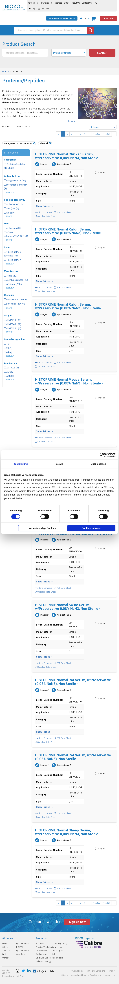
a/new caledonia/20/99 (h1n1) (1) (16, 236)
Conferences (56, 3)
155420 (96, 134)
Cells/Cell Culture (43, 958)
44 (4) (8, 352)
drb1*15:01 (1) (12, 328)
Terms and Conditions (95, 971)
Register (43, 8)
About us (76, 3)
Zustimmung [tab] (21, 463)
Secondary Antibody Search (61, 18)
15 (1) (8, 344)
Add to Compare (43, 212)
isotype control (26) (15, 180)
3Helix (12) (10, 275)
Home (5, 71)
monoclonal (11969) (15, 299)
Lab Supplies (57, 950)
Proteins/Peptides (44, 947)
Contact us (87, 3)
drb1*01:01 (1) (12, 320)
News (4, 943)
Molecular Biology (43, 961)
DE (85, 18)
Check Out (108, 18)
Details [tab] (59, 463)
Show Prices (44, 206)
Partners (45, 3)
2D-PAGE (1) (11, 367)
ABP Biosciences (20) (16, 280)
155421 (106, 134)
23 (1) (8, 348)
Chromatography (59, 943)
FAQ (95, 3)
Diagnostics (56, 947)
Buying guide (33, 3)
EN (89, 18)
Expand (71, 121)
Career (5, 958)
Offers (67, 3)
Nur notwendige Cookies (42, 528)
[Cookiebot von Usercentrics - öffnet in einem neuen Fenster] (101, 454)
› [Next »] (114, 133)
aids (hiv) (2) (11, 208)
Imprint (112, 971)
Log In (33, 8)
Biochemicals (41, 954)
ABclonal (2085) (13, 284)
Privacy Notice (77, 971)
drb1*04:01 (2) (12, 324)
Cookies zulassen (91, 528)
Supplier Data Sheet (45, 216)
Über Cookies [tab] (98, 463)
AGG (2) (9, 372)
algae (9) (9, 213)
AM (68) (9, 376)
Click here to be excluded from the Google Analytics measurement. (89, 975)
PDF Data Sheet (62, 212)
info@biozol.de (43, 971)
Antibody (40, 943)
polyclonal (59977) (14, 303)
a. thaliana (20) (12, 228)
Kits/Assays (41, 950)
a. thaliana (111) (13, 204)
